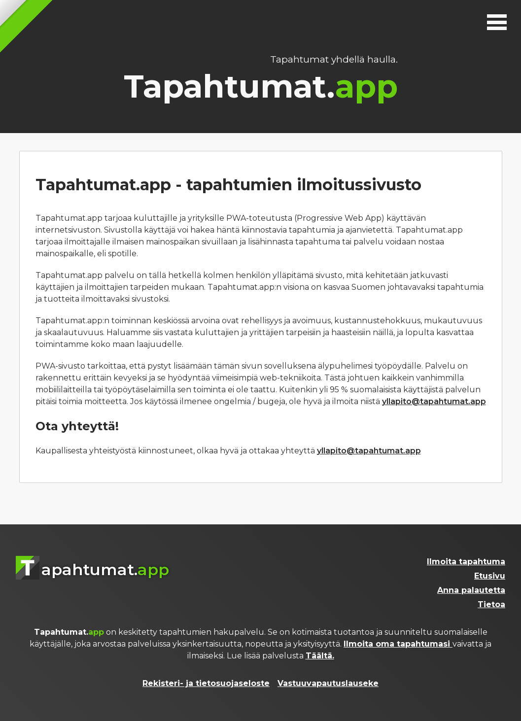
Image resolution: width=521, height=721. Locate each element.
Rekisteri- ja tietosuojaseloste (206, 683)
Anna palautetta (471, 590)
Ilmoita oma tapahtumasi (398, 644)
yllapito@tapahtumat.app (434, 401)
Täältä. (320, 655)
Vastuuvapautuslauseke (328, 683)
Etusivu (489, 576)
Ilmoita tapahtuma (466, 561)
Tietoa (491, 604)
